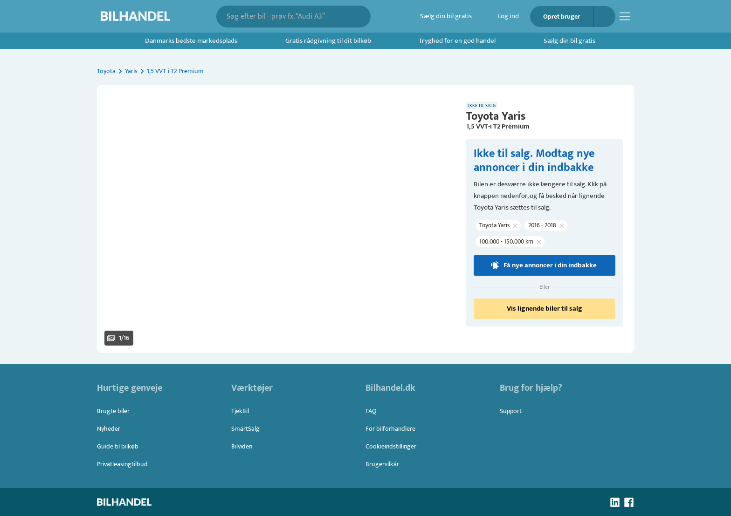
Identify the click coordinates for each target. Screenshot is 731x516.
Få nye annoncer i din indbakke (544, 265)
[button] (276, 219)
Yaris (131, 71)
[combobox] (287, 16)
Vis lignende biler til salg (544, 309)
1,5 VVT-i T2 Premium (175, 71)
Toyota (106, 71)
